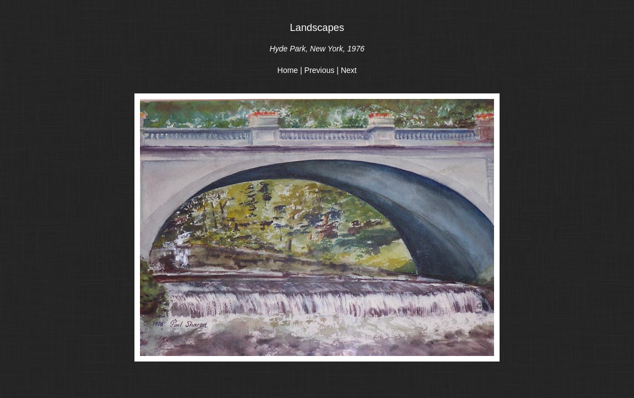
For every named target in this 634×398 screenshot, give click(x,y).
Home (287, 70)
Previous (319, 70)
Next (349, 70)
